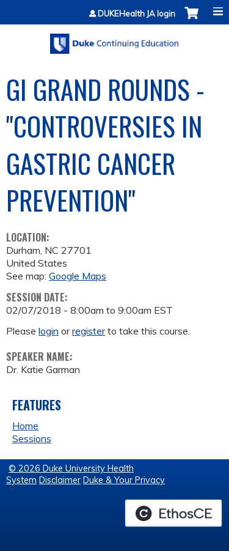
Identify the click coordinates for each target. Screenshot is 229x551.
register (88, 331)
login (48, 331)
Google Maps (77, 276)
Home (25, 426)
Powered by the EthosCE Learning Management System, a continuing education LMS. (173, 513)
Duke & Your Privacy (124, 480)
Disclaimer (60, 480)
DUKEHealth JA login (136, 14)
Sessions (31, 438)
